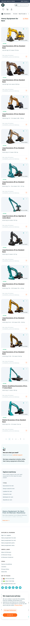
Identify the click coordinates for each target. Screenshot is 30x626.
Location (3, 566)
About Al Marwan (6, 552)
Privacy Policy (18, 605)
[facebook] (6, 587)
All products (6, 14)
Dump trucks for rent (8, 488)
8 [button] (20, 439)
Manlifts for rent (7, 499)
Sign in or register (6, 535)
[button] (17, 5)
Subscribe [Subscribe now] (4, 571)
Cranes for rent (7, 494)
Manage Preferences (10, 610)
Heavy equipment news (7, 545)
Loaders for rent (7, 491)
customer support (17, 455)
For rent (15, 13)
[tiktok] (16, 587)
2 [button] (12, 439)
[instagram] (9, 587)
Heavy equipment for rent (8, 540)
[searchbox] (24, 5)
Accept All (10, 615)
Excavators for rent (8, 485)
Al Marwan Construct (7, 557)
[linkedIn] (13, 587)
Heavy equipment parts (7, 542)
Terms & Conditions (6, 564)
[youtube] (20, 587)
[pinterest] (2, 587)
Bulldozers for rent (8, 497)
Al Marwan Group (6, 554)
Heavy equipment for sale (8, 537)
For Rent (4, 43)
